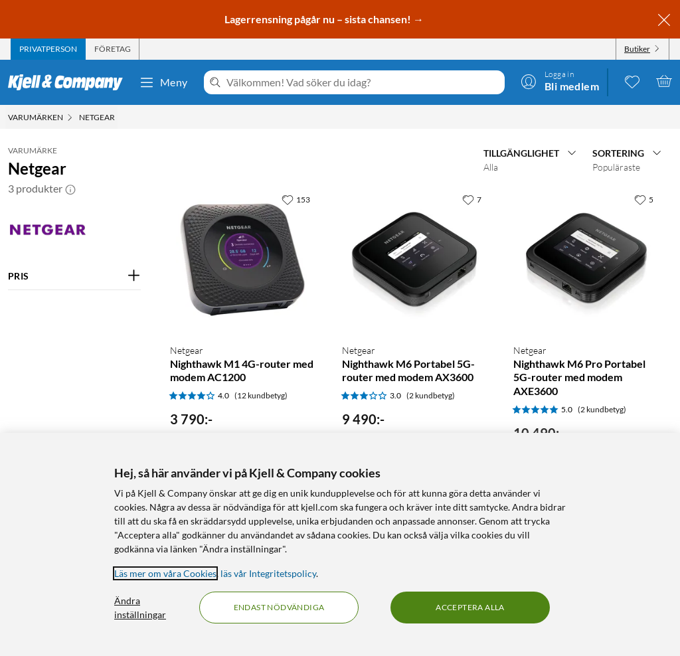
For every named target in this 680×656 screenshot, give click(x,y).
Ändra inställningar (140, 607)
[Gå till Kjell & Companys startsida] (69, 82)
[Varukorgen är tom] (664, 81)
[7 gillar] (471, 199)
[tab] (48, 49)
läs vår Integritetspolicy (268, 573)
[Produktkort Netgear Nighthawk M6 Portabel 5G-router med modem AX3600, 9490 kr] (415, 260)
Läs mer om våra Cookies (165, 573)
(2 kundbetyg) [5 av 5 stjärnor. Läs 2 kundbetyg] (602, 409)
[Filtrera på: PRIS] (74, 276)
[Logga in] (560, 81)
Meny (163, 82)
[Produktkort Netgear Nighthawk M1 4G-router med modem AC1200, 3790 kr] (243, 260)
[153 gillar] (296, 199)
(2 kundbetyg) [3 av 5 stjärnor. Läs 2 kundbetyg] (430, 395)
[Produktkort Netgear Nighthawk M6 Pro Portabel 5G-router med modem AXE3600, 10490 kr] (586, 260)
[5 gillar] (643, 199)
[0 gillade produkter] (632, 81)
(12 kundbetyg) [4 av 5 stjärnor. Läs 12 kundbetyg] (261, 395)
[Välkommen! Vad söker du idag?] (362, 82)
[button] (70, 189)
